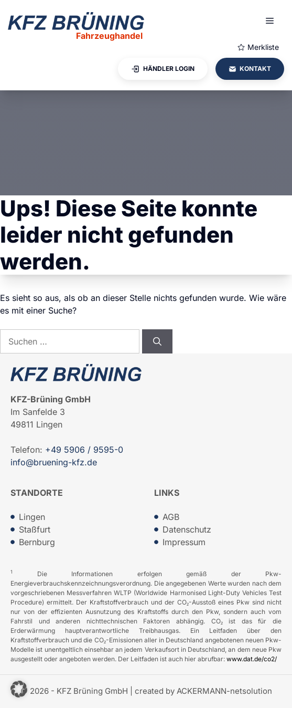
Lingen (32, 517)
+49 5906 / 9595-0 (84, 449)
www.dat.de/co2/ (251, 659)
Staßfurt (34, 529)
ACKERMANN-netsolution (224, 691)
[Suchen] (157, 341)
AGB (171, 517)
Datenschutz (187, 529)
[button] (19, 689)
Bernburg (37, 542)
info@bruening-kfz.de (53, 462)
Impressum (184, 542)
